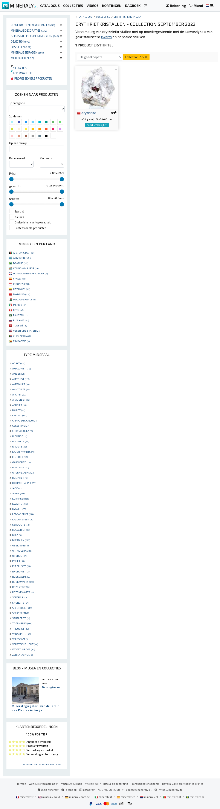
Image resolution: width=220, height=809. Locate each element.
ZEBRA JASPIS (22, 654)
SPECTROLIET (22, 607)
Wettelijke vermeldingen (43, 783)
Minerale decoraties (29, 30)
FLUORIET (20, 456)
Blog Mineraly (48, 789)
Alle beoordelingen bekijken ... (43, 764)
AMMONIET (20, 384)
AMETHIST (20, 378)
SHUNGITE (20, 602)
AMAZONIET (21, 368)
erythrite (86, 113)
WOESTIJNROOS (23, 649)
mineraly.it (104, 796)
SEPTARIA (19, 597)
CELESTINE (20, 425)
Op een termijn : (19, 143)
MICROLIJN (21, 539)
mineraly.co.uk (49, 796)
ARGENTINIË (22, 257)
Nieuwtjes (19, 68)
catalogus (85, 16)
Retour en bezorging (115, 783)
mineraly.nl (149, 796)
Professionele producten (31, 78)
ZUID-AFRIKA (22, 335)
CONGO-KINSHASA (25, 268)
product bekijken (97, 125)
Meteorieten (22, 58)
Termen (21, 783)
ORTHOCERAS (22, 550)
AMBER (18, 373)
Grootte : (14, 198)
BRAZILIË (20, 263)
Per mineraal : (17, 158)
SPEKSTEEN (20, 612)
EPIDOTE (19, 446)
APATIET (19, 394)
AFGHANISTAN (23, 252)
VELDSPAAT (20, 638)
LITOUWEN (21, 289)
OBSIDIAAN (20, 545)
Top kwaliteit (22, 73)
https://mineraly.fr (170, 789)
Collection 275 (136, 57)
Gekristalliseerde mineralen (35, 36)
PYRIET (18, 560)
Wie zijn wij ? (93, 783)
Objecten (20, 41)
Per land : (46, 158)
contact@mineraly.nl (138, 789)
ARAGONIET (20, 399)
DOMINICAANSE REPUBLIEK (30, 273)
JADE (17, 488)
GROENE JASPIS (23, 472)
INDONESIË (21, 283)
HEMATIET (20, 477)
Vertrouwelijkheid (71, 783)
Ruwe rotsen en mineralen (33, 25)
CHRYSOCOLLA (22, 430)
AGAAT (18, 363)
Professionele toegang (145, 783)
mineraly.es (126, 796)
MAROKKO (21, 294)
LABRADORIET (23, 513)
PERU (18, 309)
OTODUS (19, 555)
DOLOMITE (20, 441)
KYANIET (19, 508)
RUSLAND (21, 320)
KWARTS (20, 503)
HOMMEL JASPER (24, 482)
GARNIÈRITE (21, 462)
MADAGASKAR (24, 299)
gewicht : (15, 186)
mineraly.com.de (77, 796)
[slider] (11, 179)
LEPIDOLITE (20, 524)
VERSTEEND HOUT (25, 644)
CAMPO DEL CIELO (24, 420)
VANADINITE (21, 633)
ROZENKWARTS (23, 592)
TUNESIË (20, 325)
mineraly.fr (25, 796)
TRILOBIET (20, 628)
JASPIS (18, 493)
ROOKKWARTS (23, 581)
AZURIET (19, 404)
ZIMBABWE (21, 341)
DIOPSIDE (19, 436)
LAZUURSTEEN (22, 519)
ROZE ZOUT (21, 586)
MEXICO (19, 304)
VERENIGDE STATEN (26, 330)
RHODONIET (21, 571)
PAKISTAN (20, 315)
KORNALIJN (20, 498)
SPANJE (19, 278)
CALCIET (19, 415)
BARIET (18, 410)
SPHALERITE (21, 618)
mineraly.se (195, 796)
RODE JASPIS (21, 576)
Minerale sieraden (27, 52)
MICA (17, 534)
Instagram (87, 789)
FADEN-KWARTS (23, 451)
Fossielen (21, 47)
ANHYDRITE (20, 389)
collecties (103, 16)
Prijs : (12, 173)
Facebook (68, 789)
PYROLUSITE (21, 566)
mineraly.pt (172, 796)
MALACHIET (21, 529)
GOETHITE (20, 467)
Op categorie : (17, 103)
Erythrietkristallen (128, 16)
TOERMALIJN (22, 623)
